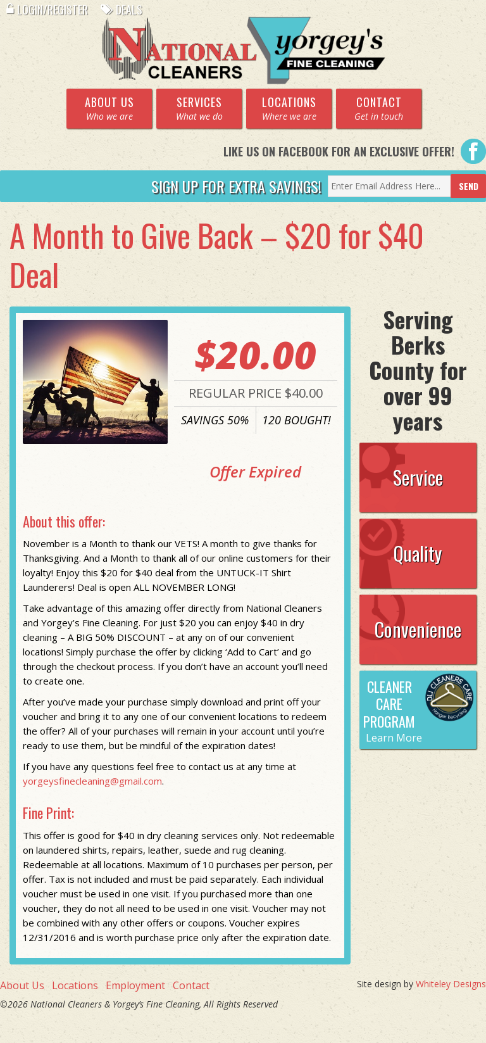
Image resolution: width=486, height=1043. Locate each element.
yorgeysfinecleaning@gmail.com (92, 780)
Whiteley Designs (451, 984)
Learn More (394, 738)
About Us (22, 985)
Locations (75, 985)
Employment (135, 985)
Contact (191, 985)
